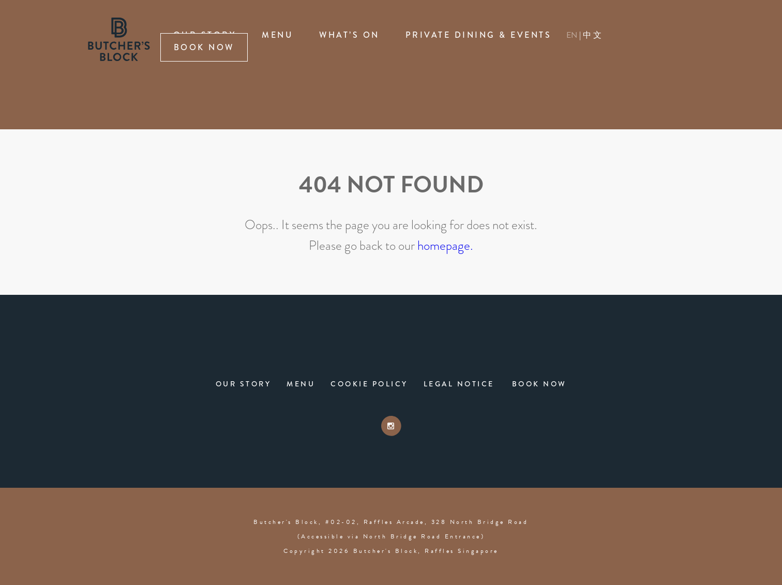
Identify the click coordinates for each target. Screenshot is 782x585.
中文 (593, 35)
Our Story (244, 384)
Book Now (204, 47)
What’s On (349, 35)
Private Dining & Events (478, 35)
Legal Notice (459, 384)
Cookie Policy (369, 384)
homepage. (445, 245)
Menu (277, 35)
